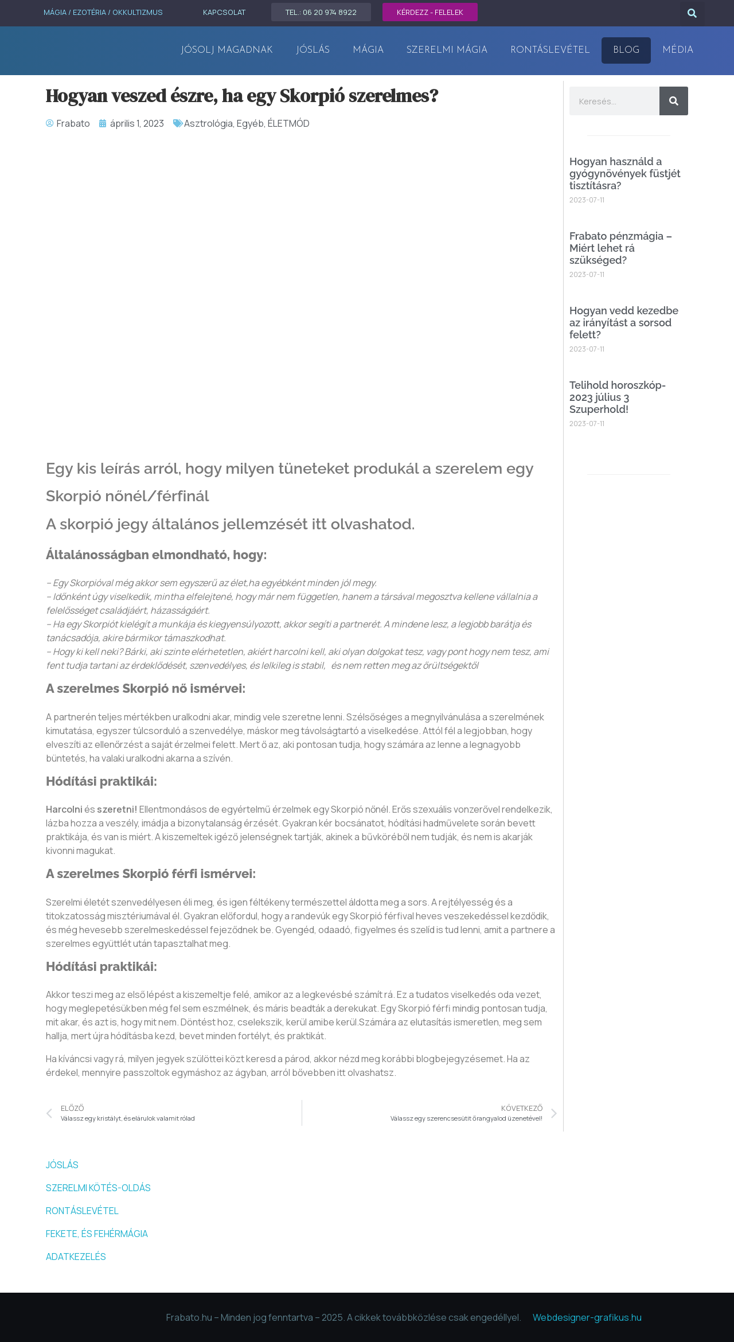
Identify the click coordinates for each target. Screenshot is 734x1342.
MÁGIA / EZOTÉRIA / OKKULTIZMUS (103, 12)
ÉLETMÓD (289, 123)
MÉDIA (677, 50)
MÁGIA (368, 50)
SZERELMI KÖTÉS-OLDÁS (98, 1187)
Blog (626, 50)
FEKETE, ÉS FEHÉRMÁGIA (97, 1233)
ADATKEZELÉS (76, 1256)
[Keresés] (673, 101)
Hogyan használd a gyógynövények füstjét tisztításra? (625, 173)
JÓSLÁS (313, 50)
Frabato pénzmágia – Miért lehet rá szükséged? (620, 248)
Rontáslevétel (550, 50)
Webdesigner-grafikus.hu (587, 1317)
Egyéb (250, 123)
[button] (692, 14)
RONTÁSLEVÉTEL (82, 1210)
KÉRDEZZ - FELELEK (430, 12)
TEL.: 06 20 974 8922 (321, 12)
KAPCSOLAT (224, 12)
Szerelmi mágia (447, 50)
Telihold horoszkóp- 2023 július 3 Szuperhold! (617, 397)
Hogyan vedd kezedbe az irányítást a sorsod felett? (623, 322)
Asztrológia (208, 123)
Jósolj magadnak (227, 50)
